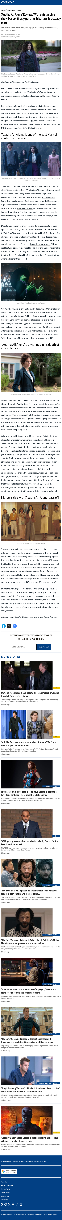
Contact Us (4, 1200)
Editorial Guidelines (7, 1185)
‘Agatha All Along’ (42, 88)
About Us (4, 1182)
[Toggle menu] (58, 2)
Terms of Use (5, 1196)
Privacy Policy (5, 1189)
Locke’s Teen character (11, 451)
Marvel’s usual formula (40, 244)
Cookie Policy (5, 1192)
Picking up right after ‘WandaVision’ (22, 190)
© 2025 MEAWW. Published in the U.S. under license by (18, 1161)
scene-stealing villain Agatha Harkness (33, 96)
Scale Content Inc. (40, 1161)
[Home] (7, 2)
